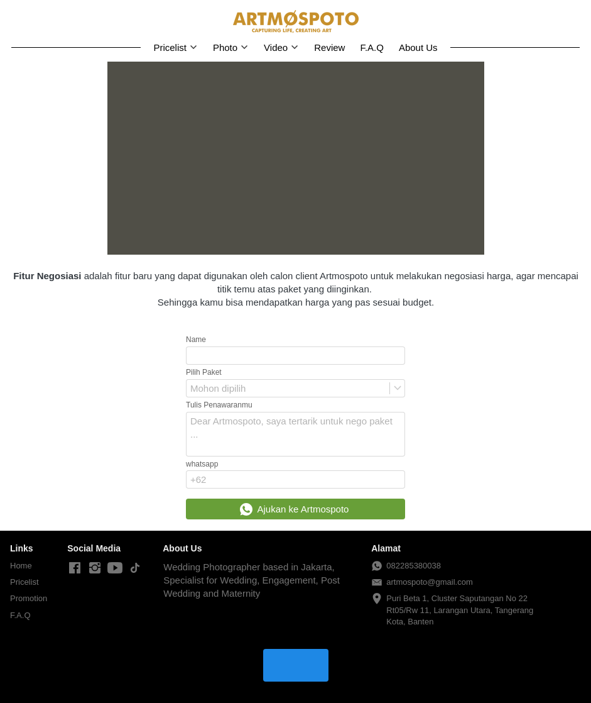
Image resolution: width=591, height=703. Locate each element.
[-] (74, 568)
